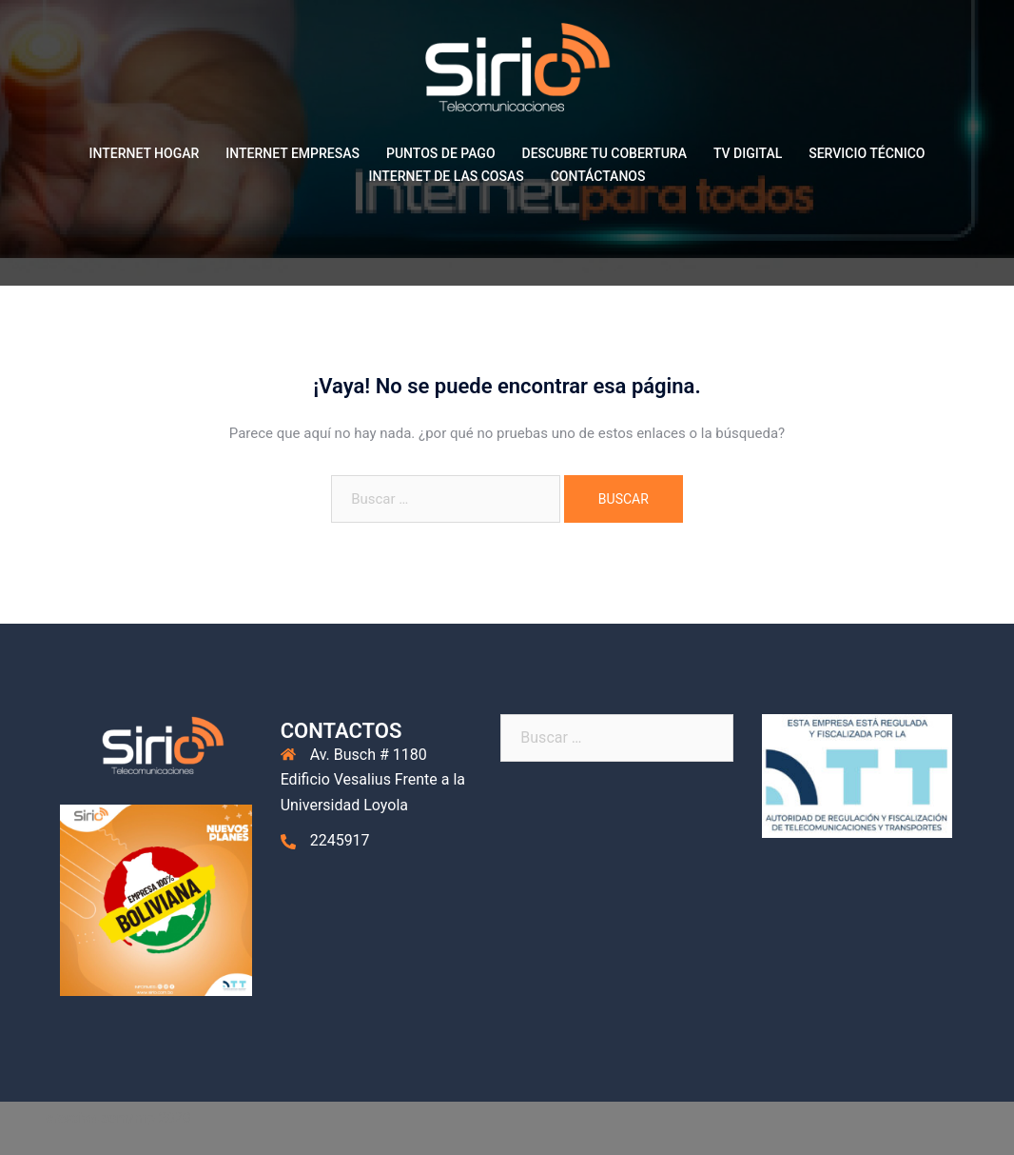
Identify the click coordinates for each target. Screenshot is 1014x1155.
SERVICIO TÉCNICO (867, 153)
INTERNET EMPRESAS (292, 153)
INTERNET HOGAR (144, 153)
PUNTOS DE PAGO (441, 153)
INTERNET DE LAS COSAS (446, 176)
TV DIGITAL (747, 153)
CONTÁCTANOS (598, 176)
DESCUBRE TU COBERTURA (604, 153)
